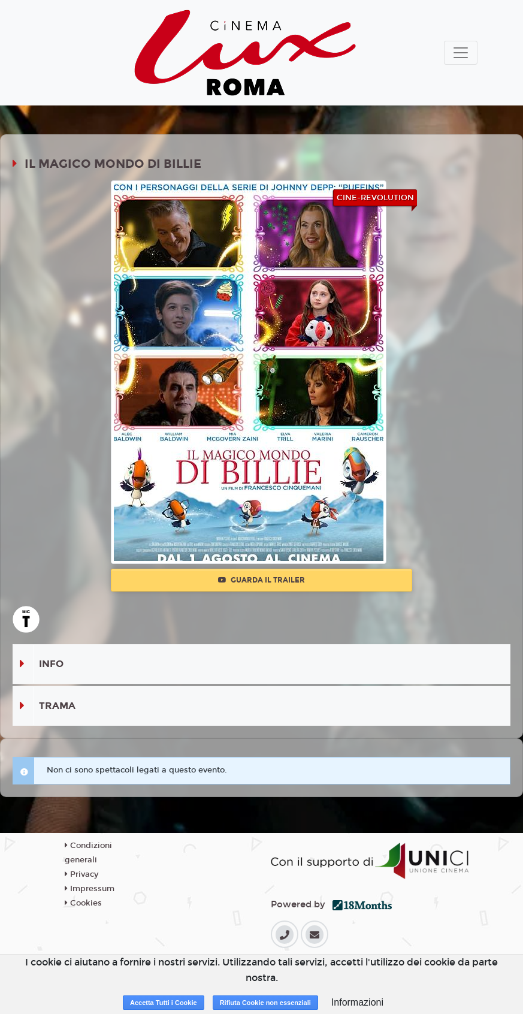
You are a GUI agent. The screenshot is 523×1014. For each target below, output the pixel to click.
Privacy (81, 874)
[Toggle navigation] (460, 53)
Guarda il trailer (261, 580)
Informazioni (357, 1002)
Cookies (83, 903)
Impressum (89, 889)
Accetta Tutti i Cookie (163, 1002)
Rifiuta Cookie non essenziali (265, 1002)
